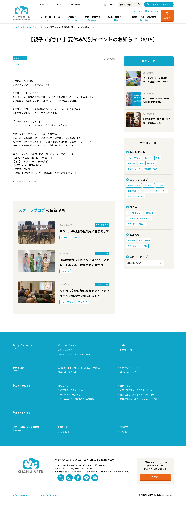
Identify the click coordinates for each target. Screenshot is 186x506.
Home (15, 27)
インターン (41, 27)
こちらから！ (32, 181)
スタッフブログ (27, 27)
